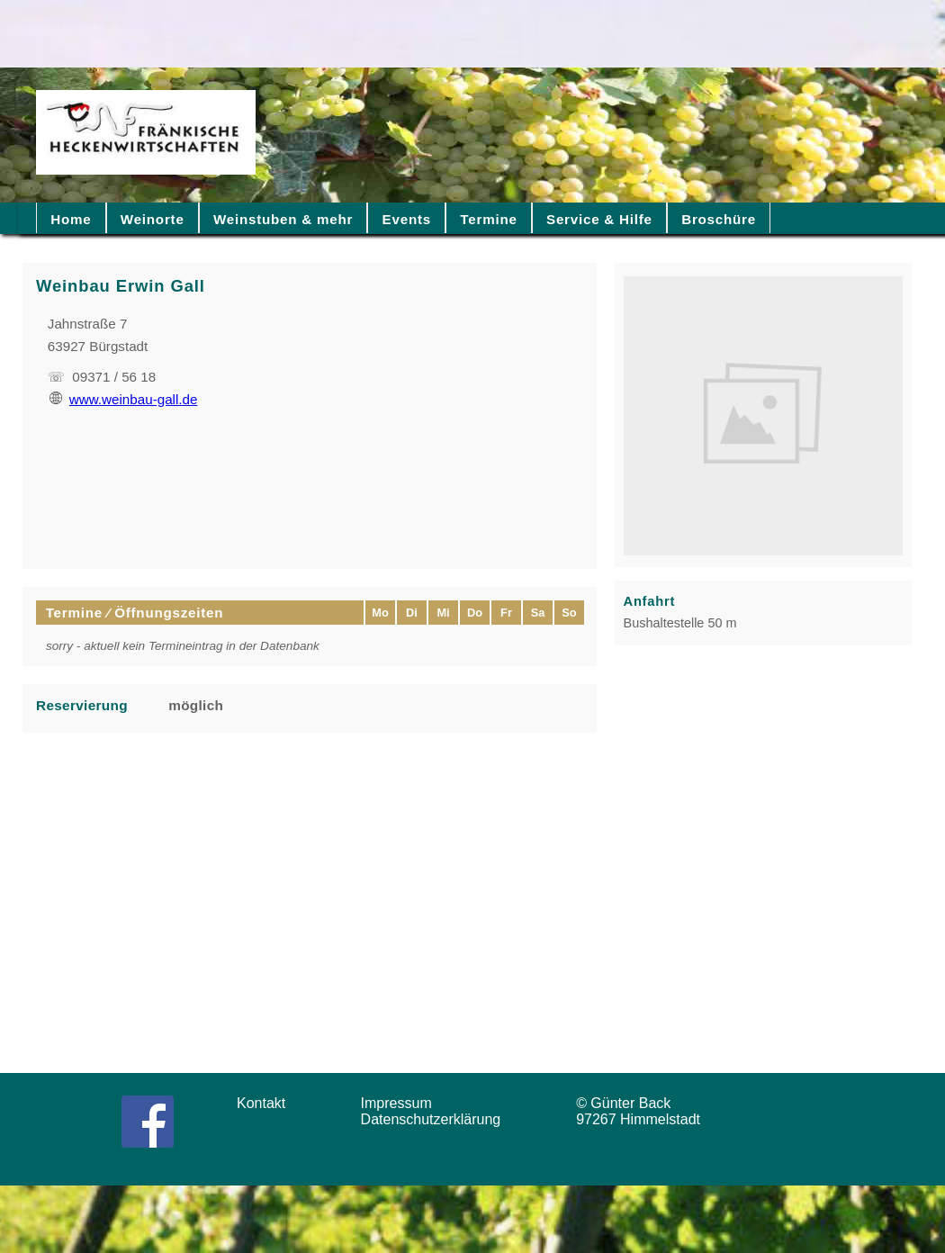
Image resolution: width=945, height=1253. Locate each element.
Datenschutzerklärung (435, 1119)
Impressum (402, 1103)
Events (406, 219)
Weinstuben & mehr (283, 219)
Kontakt (267, 1103)
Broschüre (718, 219)
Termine (488, 219)
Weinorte (152, 219)
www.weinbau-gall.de (124, 399)
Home (70, 219)
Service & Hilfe (599, 219)
